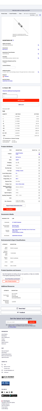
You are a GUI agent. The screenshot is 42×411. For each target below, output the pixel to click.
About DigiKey (4, 334)
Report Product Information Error (14, 205)
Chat (4, 364)
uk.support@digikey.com (8, 370)
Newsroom (4, 343)
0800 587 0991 (6, 367)
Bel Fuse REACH (15, 226)
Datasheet (5, 76)
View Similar (9, 209)
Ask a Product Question (10, 281)
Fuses (20, 13)
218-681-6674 (6, 368)
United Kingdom (6, 401)
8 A (16, 173)
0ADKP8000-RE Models (7, 80)
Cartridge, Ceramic (19, 170)
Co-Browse (5, 372)
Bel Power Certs (15, 225)
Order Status (4, 352)
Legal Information (5, 357)
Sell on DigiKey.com (6, 337)
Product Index (4, 13)
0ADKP (17, 159)
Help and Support (5, 351)
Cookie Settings (5, 408)
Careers (3, 339)
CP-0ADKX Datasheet (16, 222)
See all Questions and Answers (12, 278)
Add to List (21, 104)
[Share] (40, 15)
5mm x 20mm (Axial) (20, 184)
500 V (17, 178)
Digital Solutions (5, 342)
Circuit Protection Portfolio (17, 232)
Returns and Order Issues (7, 355)
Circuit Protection (13, 13)
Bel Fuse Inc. (5, 49)
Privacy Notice (13, 327)
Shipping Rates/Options (6, 354)
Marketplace (4, 335)
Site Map (3, 340)
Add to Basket (21, 100)
